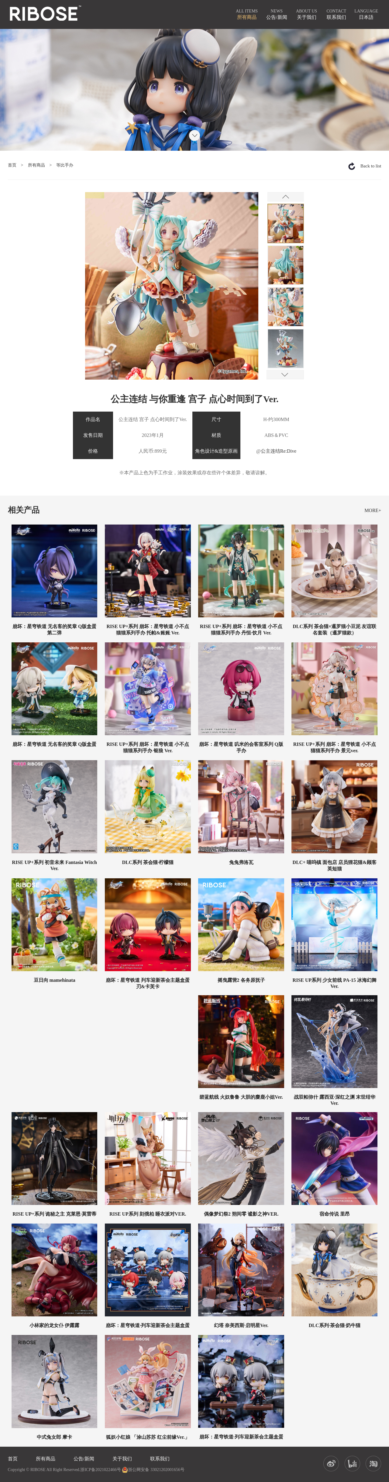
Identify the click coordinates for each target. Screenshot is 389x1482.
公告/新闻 (84, 1458)
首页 (12, 165)
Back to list (370, 165)
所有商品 (36, 165)
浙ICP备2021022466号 (100, 1469)
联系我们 (160, 1458)
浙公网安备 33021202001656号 (153, 1470)
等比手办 (64, 165)
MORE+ (372, 510)
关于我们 (122, 1458)
